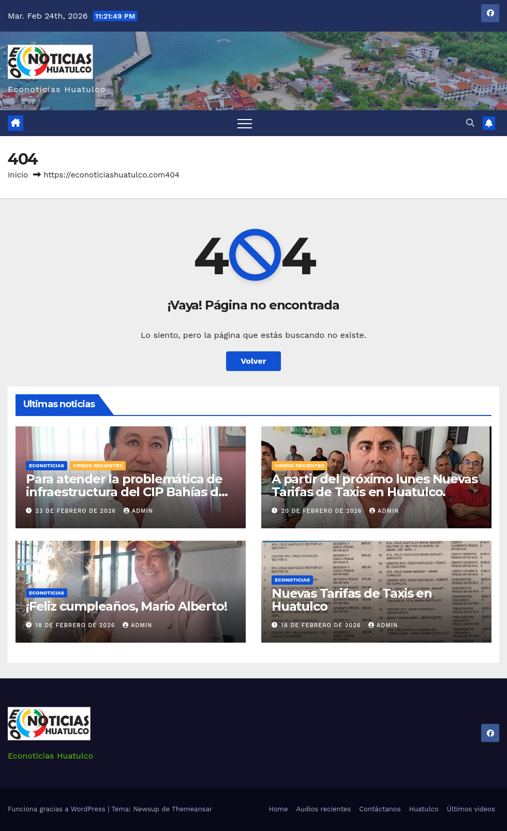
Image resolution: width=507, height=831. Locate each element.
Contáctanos (379, 809)
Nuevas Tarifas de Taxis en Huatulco (352, 600)
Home (278, 809)
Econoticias (46, 465)
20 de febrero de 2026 (323, 511)
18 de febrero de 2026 (76, 625)
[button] (470, 123)
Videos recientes (98, 465)
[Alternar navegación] (245, 123)
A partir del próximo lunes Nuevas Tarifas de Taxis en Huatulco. (374, 485)
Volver (253, 361)
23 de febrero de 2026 (77, 511)
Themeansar (192, 809)
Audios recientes (323, 809)
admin (138, 511)
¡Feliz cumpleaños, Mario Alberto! (126, 606)
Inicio (18, 175)
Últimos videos (471, 809)
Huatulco (423, 809)
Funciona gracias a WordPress (58, 809)
